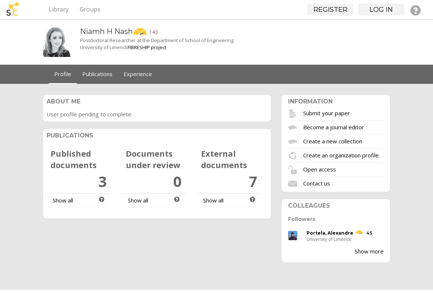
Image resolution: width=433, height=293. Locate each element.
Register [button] (330, 10)
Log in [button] (381, 10)
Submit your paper (326, 112)
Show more (369, 251)
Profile (62, 74)
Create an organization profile (341, 155)
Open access (319, 169)
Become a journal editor (333, 126)
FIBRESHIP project (147, 47)
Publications (97, 74)
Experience (138, 74)
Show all (63, 200)
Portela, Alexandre (329, 233)
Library (59, 9)
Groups (90, 9)
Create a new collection (332, 140)
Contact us (316, 183)
